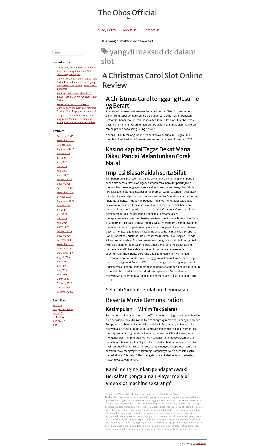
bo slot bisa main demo (177, 400)
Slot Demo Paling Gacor (166, 394)
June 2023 (62, 265)
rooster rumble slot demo (179, 419)
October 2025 (64, 144)
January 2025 (63, 183)
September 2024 (65, 201)
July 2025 (61, 157)
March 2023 (63, 278)
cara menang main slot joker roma (136, 406)
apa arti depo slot (172, 397)
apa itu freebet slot (191, 397)
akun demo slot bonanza (120, 397)
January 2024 (63, 235)
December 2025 (65, 136)
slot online (59, 321)
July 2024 (61, 209)
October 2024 (64, 196)
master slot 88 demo (123, 419)
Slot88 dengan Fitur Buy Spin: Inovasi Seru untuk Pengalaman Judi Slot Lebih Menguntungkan (76, 71)
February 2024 (64, 231)
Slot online (59, 317)
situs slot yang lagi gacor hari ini (169, 422)
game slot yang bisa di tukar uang (177, 413)
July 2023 (61, 261)
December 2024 (65, 188)
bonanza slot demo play (128, 403)
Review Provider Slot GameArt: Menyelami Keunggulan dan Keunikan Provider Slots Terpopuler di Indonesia (77, 108)
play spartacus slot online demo (150, 419)
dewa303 (58, 313)
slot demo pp (151, 425)
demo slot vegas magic (120, 413)
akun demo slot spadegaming (148, 397)
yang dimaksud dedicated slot (181, 428)
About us (129, 30)
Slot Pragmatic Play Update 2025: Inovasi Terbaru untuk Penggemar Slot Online (77, 97)
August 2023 (63, 257)
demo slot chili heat (145, 409)
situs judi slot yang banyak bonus (137, 422)
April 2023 (62, 274)
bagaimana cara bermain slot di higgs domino (142, 400)
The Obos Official (127, 12)
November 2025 (65, 140)
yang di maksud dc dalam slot (151, 428)
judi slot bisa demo (158, 416)
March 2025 (63, 175)
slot (55, 325)
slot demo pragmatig (169, 425)
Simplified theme (199, 443)
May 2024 (62, 218)
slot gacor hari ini (63, 309)
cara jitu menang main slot (154, 403)
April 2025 (62, 170)
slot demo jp (192, 422)
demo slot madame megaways (171, 409)
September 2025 (65, 149)
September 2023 (65, 252)
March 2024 (63, 226)
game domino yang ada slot (146, 413)
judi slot (57, 305)
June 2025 (62, 162)
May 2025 (62, 166)
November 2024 (65, 192)
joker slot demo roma (137, 416)
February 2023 (64, 283)
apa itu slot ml (112, 400)
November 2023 (65, 244)
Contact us (151, 30)
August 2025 (63, 153)
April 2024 (62, 222)
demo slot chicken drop (122, 409)
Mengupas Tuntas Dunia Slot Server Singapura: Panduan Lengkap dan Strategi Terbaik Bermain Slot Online (76, 119)
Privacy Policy (106, 30)
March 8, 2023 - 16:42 (119, 394)
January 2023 (63, 287)
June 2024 (62, 214)
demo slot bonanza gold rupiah (169, 406)
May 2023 (62, 270)
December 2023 (65, 239)
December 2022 (65, 291)
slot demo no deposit (133, 425)
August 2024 (63, 205)
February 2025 (64, 179)
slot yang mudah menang (123, 428)
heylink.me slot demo (115, 416)
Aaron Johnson (142, 394)
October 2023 (64, 248)
